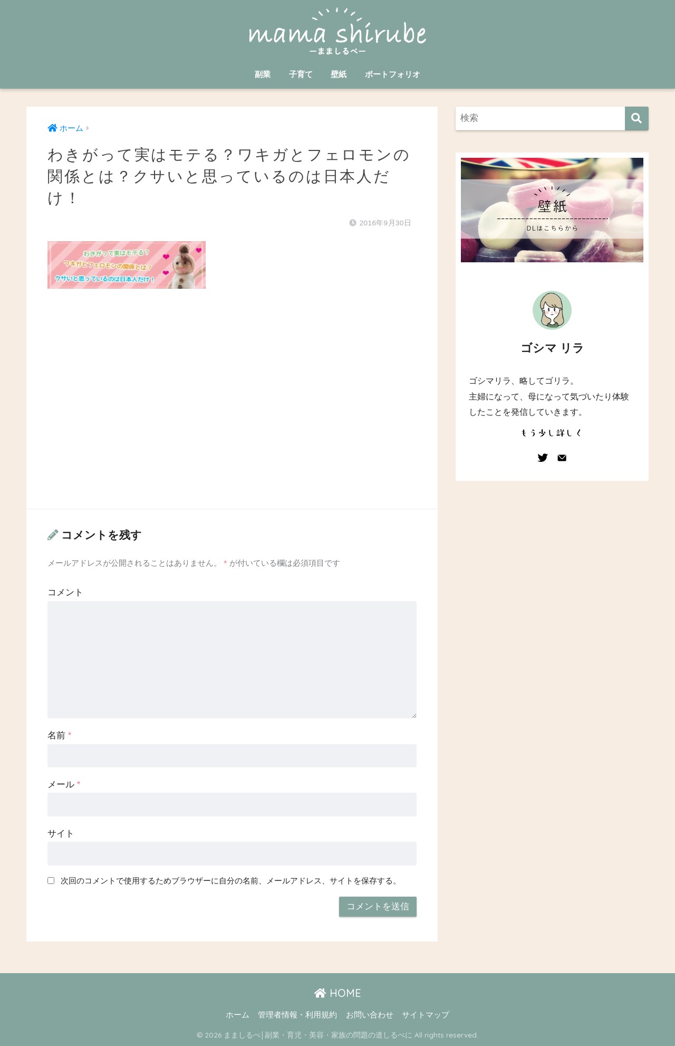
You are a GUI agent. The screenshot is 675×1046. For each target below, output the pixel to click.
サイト (60, 834)
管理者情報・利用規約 (297, 1015)
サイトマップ (425, 1015)
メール (63, 784)
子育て (301, 74)
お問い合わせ (369, 1015)
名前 (59, 735)
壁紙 (338, 74)
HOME (337, 993)
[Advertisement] (232, 409)
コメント (65, 592)
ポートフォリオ (392, 74)
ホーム (237, 1015)
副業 (263, 74)
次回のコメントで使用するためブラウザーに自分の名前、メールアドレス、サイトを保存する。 (231, 880)
